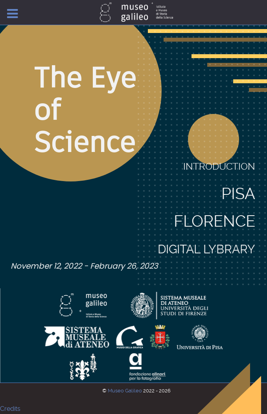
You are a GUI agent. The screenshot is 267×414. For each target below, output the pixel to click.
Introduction (219, 166)
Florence (214, 187)
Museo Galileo (125, 391)
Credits (10, 408)
